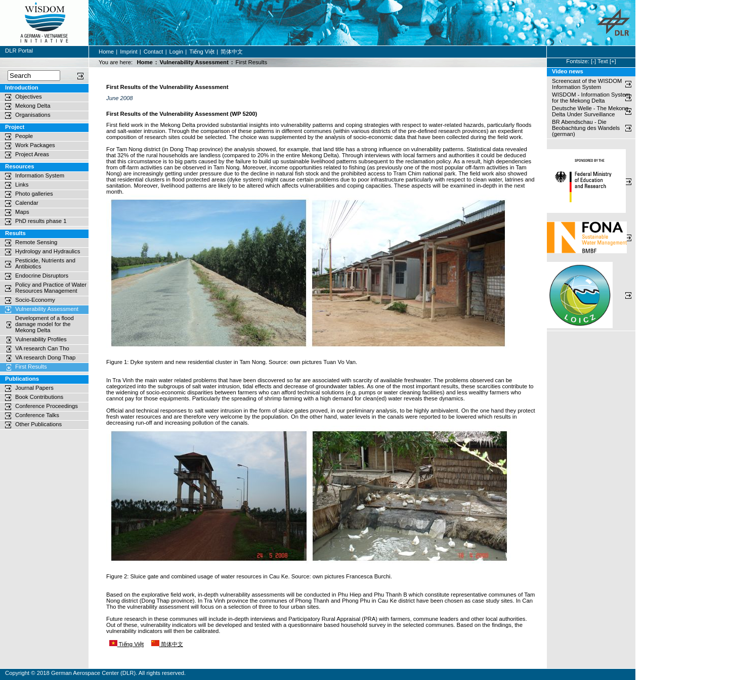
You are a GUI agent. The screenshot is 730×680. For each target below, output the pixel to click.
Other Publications (38, 424)
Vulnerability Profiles (41, 339)
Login (176, 52)
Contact (153, 52)
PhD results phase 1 (40, 221)
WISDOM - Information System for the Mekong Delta (591, 98)
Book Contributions (39, 397)
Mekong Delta (33, 106)
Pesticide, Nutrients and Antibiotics (45, 263)
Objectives (28, 97)
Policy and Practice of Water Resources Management (51, 288)
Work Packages (35, 145)
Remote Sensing (36, 242)
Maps (22, 212)
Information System (39, 175)
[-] (593, 61)
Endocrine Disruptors (41, 276)
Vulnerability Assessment (193, 62)
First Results (31, 367)
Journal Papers (34, 388)
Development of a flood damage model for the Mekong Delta (44, 324)
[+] (613, 61)
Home (106, 52)
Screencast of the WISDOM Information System (587, 84)
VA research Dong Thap (45, 357)
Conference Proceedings (46, 406)
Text (602, 61)
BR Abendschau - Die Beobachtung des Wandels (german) (586, 128)
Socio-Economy (35, 300)
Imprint (128, 52)
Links (21, 185)
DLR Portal (19, 51)
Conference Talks (37, 415)
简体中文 (232, 52)
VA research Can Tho (42, 348)
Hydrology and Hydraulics (47, 251)
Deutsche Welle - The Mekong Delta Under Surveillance (590, 111)
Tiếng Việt (201, 52)
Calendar (26, 203)
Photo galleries (34, 194)
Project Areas (32, 154)
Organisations (33, 115)
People (24, 136)
